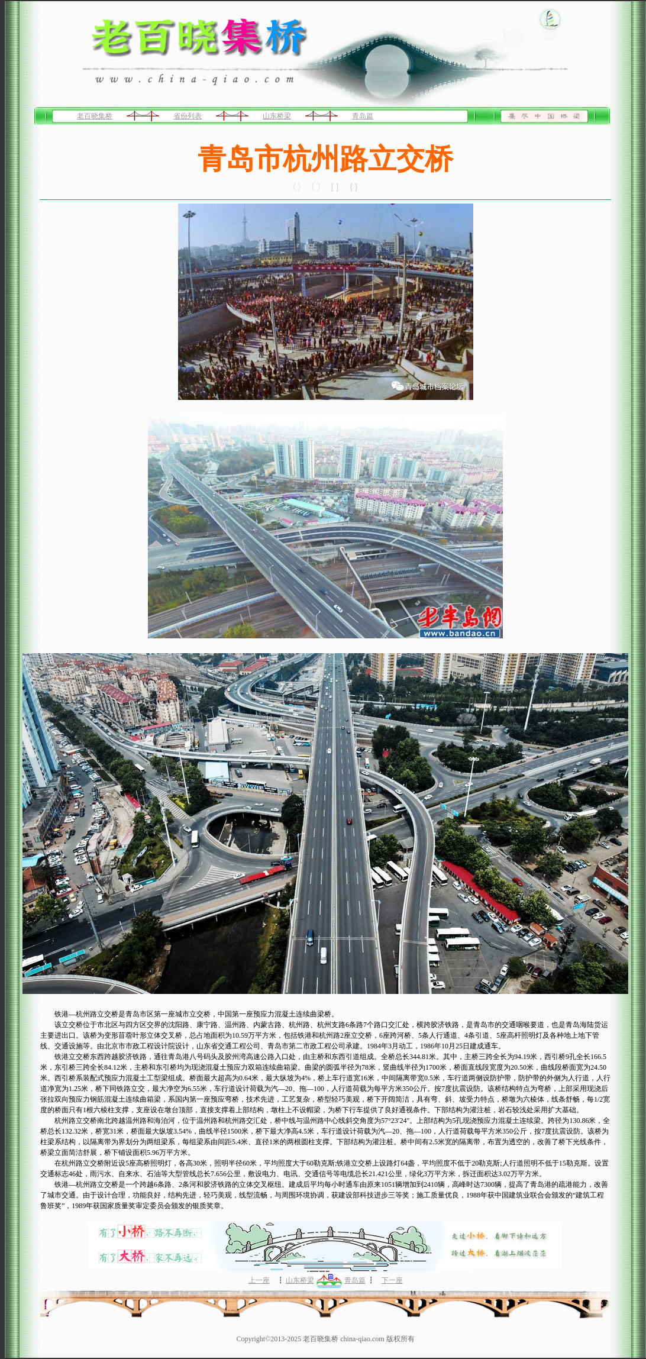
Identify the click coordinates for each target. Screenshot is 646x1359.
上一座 (259, 1280)
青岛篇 (362, 116)
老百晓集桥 (94, 116)
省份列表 (187, 116)
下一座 (392, 1280)
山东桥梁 (277, 116)
